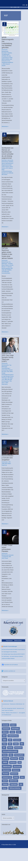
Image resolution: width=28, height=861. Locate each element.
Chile (8, 371)
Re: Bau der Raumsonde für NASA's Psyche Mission (13, 649)
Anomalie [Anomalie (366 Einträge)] (5, 725)
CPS (7, 56)
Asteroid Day (5, 370)
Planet (6, 558)
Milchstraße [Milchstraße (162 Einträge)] (14, 758)
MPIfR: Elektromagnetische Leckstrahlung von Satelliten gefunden (8, 42)
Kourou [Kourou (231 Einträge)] (5, 755)
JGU (9, 462)
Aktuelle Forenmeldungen (10, 646)
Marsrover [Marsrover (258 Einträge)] (5, 758)
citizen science (5, 166)
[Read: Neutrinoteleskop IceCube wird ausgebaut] (11, 447)
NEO (8, 379)
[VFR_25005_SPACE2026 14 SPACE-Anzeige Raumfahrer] (13, 803)
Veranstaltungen (6, 368)
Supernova (4, 465)
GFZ (7, 168)
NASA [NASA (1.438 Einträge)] (5, 762)
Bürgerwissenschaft (6, 165)
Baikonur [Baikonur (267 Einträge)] (5, 732)
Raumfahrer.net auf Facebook (11, 664)
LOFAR (10, 57)
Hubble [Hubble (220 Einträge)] (16, 744)
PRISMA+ (9, 270)
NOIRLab (7, 59)
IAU (10, 56)
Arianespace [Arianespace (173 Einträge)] (6, 728)
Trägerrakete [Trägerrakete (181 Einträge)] (13, 784)
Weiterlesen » (5, 126)
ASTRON (4, 56)
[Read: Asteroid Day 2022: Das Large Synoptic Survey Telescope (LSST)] (11, 344)
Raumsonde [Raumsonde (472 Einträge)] (17, 766)
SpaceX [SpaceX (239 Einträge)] (5, 781)
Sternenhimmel (9, 163)
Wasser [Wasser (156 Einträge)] (5, 788)
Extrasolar (11, 555)
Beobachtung (5, 51)
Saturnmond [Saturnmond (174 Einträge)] (14, 773)
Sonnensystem (5, 365)
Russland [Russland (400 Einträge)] (5, 773)
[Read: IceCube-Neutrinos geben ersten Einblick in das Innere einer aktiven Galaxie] (11, 239)
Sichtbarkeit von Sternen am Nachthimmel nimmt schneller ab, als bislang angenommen (7, 153)
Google (3, 373)
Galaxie (7, 265)
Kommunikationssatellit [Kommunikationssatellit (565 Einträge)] (10, 751)
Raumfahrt (4, 53)
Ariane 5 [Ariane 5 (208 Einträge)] (13, 725)
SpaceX (8, 64)
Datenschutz (18, 640)
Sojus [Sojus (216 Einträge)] (22, 777)
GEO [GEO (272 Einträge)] (10, 744)
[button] (23, 5)
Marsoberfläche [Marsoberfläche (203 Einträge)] (19, 755)
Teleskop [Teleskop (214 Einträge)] (5, 784)
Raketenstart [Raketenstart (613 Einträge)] (7, 766)
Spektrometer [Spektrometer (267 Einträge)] (13, 781)
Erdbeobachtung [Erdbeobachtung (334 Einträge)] (13, 736)
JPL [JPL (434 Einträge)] (4, 747)
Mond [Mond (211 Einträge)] (21, 758)
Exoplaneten (5, 556)
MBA (6, 379)
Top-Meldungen (5, 54)
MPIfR (3, 59)
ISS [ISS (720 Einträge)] (22, 744)
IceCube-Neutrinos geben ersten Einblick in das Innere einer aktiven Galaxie (7, 253)
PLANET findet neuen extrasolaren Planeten (7, 548)
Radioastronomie (6, 60)
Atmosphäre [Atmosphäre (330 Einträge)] (15, 728)
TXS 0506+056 (5, 271)
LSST (8, 377)
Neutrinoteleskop (6, 268)
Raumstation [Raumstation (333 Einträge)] (6, 770)
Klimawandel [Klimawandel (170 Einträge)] (18, 747)
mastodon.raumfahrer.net (9, 671)
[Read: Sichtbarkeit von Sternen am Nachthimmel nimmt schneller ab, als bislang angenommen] (11, 139)
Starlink (3, 65)
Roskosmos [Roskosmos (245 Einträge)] (16, 770)
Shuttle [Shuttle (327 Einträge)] (16, 777)
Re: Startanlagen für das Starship (9, 651)
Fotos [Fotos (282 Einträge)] (4, 744)
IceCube (11, 265)
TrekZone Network (8, 701)
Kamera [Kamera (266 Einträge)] (10, 747)
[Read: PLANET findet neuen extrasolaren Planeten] (11, 536)
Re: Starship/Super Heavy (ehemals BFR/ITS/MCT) (13, 654)
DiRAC (11, 371)
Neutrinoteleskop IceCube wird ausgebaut (7, 458)
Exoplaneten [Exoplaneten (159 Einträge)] (17, 740)
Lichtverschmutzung (7, 171)
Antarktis (10, 263)
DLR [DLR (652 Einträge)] (4, 736)
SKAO (4, 64)
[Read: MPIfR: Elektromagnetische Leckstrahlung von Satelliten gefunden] (11, 29)
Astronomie (4, 49)
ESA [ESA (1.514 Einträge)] (4, 740)
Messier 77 (4, 266)
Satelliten (9, 53)
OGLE (3, 558)
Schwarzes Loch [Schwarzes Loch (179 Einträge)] (7, 777)
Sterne (3, 163)
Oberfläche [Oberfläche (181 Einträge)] (13, 762)
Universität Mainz (6, 273)
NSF (11, 59)
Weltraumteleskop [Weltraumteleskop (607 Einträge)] (14, 788)
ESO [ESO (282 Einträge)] (10, 740)
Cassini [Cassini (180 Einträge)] (12, 732)
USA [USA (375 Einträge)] (21, 784)
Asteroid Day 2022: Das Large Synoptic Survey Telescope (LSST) (8, 357)
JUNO (3, 463)
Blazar (3, 265)
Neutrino (10, 266)
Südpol (9, 463)
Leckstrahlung (5, 57)
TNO (10, 381)
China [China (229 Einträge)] (18, 732)
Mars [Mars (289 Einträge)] (11, 755)
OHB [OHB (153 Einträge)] (19, 762)
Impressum (9, 640)
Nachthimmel (5, 173)
